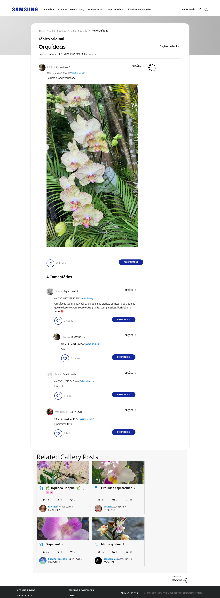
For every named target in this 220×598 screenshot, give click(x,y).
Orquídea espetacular (114, 487)
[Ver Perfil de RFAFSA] (51, 67)
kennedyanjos (55, 557)
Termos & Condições (81, 588)
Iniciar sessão (188, 9)
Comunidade (48, 9)
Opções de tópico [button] (170, 46)
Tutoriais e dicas (115, 9)
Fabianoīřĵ (53, 506)
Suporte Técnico (96, 9)
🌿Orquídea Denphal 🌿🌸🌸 (61, 489)
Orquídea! (160, 487)
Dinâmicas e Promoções (139, 9)
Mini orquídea (55, 543)
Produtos (62, 9)
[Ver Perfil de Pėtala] (58, 374)
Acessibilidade (26, 588)
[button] (137, 66)
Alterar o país (130, 591)
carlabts (106, 506)
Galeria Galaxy (77, 9)
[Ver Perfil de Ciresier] (59, 291)
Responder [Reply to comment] (123, 319)
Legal (72, 594)
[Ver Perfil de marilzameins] (61, 412)
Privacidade (24, 594)
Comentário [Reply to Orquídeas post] (131, 262)
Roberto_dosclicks (165, 506)
